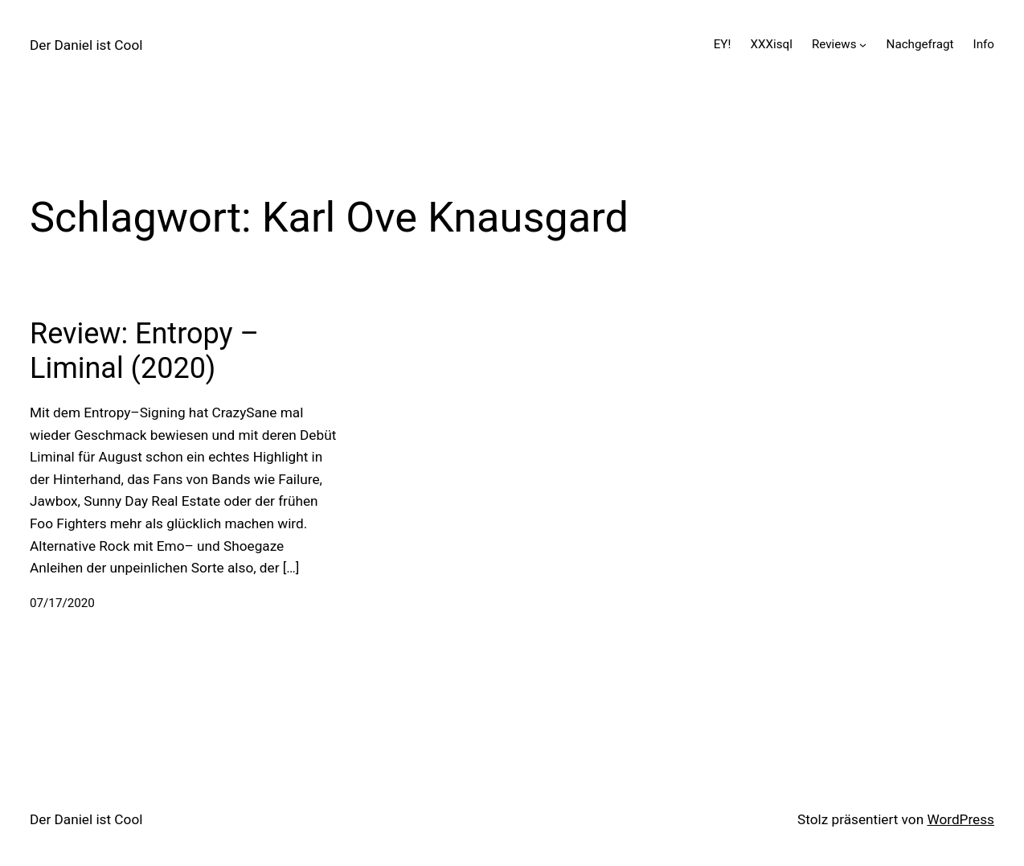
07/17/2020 (62, 603)
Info (984, 44)
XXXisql (771, 44)
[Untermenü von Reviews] (862, 44)
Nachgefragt (920, 44)
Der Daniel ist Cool (86, 45)
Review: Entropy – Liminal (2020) (144, 351)
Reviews (834, 44)
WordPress (960, 819)
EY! (722, 44)
